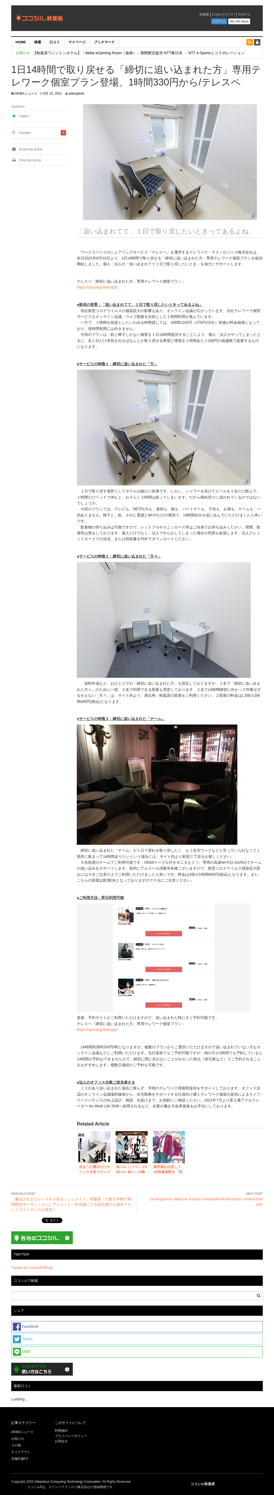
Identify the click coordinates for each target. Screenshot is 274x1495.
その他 (16, 1445)
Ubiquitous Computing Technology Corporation (67, 1482)
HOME (21, 42)
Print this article (26, 160)
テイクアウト (21, 1452)
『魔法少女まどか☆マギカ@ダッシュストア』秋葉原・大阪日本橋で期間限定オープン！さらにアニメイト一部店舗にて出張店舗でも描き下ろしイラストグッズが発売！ (71, 1204)
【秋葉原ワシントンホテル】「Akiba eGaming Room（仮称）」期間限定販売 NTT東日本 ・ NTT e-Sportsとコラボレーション (139, 53)
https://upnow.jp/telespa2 (97, 287)
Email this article (27, 149)
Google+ (25, 133)
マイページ (77, 42)
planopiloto (76, 93)
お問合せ (61, 1441)
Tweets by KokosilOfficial (32, 1268)
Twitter (24, 116)
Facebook (25, 1327)
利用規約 (61, 1430)
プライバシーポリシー (71, 1436)
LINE (21, 1352)
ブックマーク (104, 42)
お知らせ (17, 1439)
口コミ (55, 42)
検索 (37, 42)
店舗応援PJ (19, 1459)
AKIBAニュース (26, 93)
